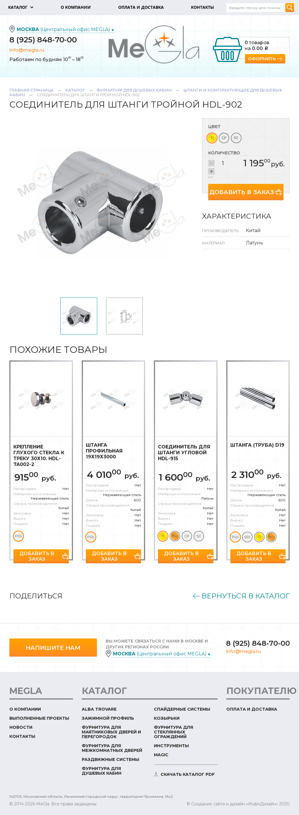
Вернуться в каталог (245, 596)
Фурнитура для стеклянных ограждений (173, 732)
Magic (161, 754)
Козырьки (167, 718)
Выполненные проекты (39, 718)
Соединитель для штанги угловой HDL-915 (184, 452)
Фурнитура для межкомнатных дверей (112, 748)
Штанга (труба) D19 (257, 445)
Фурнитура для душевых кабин (134, 90)
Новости (20, 727)
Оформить (262, 58)
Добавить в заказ (241, 192)
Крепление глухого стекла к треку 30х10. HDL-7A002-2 (38, 455)
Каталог (75, 90)
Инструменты (171, 745)
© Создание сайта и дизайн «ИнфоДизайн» (232, 804)
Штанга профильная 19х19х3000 (104, 451)
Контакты (22, 736)
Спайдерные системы (182, 709)
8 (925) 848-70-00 (43, 39)
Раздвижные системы (110, 759)
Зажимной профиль (108, 718)
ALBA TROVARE (99, 709)
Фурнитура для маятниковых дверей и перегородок (111, 732)
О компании (25, 709)
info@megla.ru (26, 50)
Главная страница (31, 90)
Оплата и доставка (251, 709)
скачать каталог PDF (188, 774)
